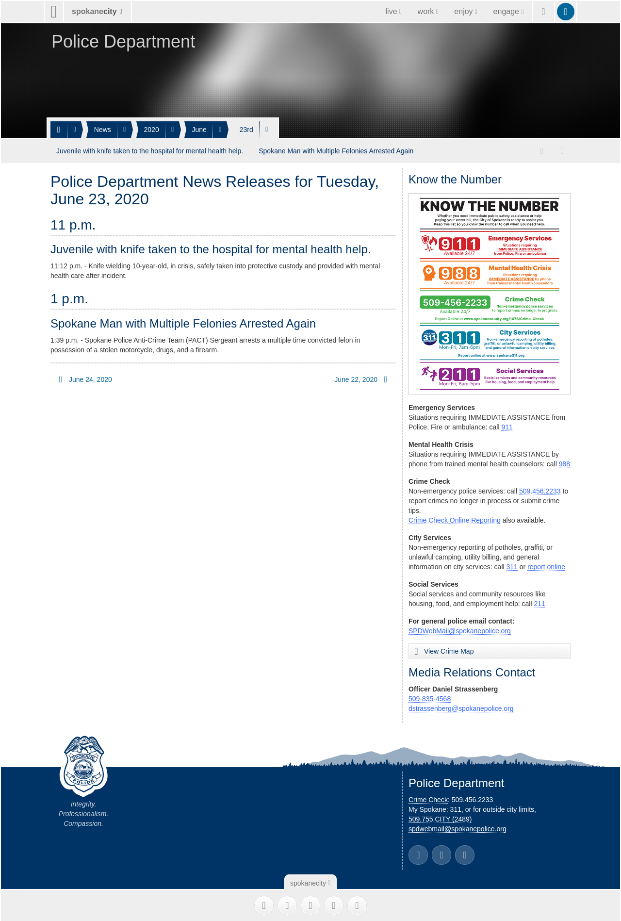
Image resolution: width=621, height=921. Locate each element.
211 (539, 602)
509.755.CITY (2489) (440, 817)
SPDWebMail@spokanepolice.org (460, 629)
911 (506, 425)
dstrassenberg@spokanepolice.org (461, 706)
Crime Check (428, 798)
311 (512, 565)
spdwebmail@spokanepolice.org (458, 827)
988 (564, 462)
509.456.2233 (540, 489)
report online (546, 565)
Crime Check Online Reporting (455, 518)
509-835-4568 (430, 697)
